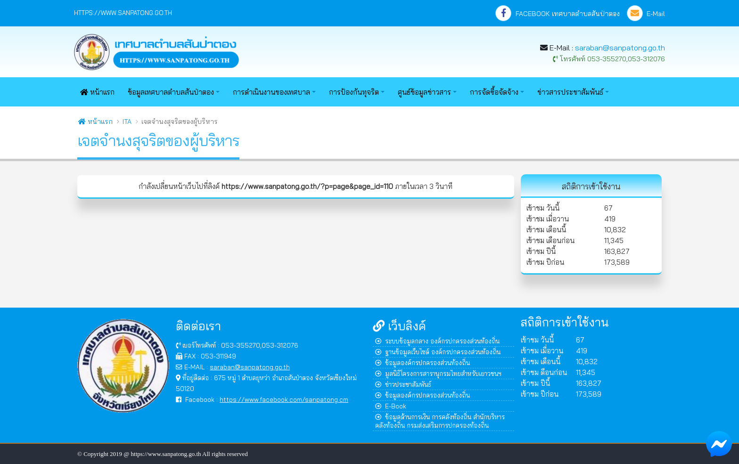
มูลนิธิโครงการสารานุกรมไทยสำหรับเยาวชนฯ (438, 373)
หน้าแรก (97, 92)
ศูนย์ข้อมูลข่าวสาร (424, 92)
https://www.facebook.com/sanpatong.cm (284, 399)
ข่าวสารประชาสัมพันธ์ (570, 92)
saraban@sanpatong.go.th (620, 47)
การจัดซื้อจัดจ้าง (494, 92)
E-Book (390, 406)
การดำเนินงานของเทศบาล (271, 92)
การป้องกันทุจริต (354, 92)
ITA (127, 121)
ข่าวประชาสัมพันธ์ (403, 384)
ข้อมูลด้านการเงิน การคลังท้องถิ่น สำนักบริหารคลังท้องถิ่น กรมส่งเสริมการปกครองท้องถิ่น (440, 421)
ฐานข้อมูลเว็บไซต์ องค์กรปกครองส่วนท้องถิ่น (438, 352)
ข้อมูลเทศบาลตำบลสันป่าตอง (171, 92)
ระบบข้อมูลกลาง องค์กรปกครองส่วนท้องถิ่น (437, 341)
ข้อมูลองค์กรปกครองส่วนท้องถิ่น (422, 362)
